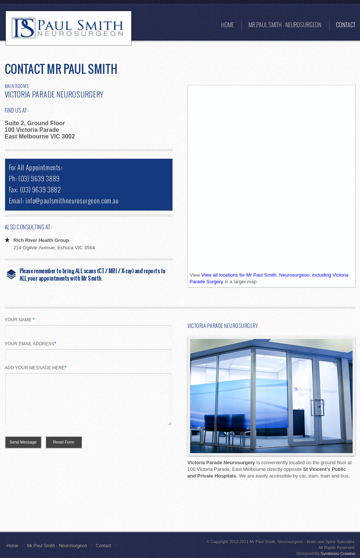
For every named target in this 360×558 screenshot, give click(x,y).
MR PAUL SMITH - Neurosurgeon (284, 25)
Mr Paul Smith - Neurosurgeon (57, 545)
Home (227, 25)
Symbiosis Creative (337, 553)
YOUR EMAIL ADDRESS (30, 343)
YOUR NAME (20, 319)
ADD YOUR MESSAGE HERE (36, 367)
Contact (103, 545)
